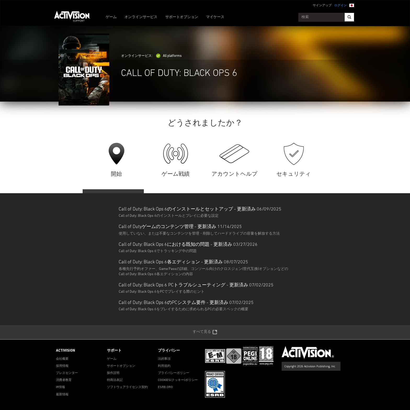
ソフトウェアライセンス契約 (127, 387)
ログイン (340, 5)
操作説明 (113, 373)
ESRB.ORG (165, 387)
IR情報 (60, 387)
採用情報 (62, 366)
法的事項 (164, 359)
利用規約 (164, 366)
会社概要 (62, 359)
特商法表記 (115, 380)
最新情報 (62, 394)
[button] (351, 5)
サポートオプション (181, 17)
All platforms (169, 56)
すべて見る (205, 332)
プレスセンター (67, 373)
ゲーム (111, 17)
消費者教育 (64, 380)
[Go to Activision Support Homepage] (75, 17)
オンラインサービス (140, 17)
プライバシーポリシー (173, 373)
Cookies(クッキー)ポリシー (178, 380)
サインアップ (322, 5)
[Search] (349, 17)
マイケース (215, 17)
